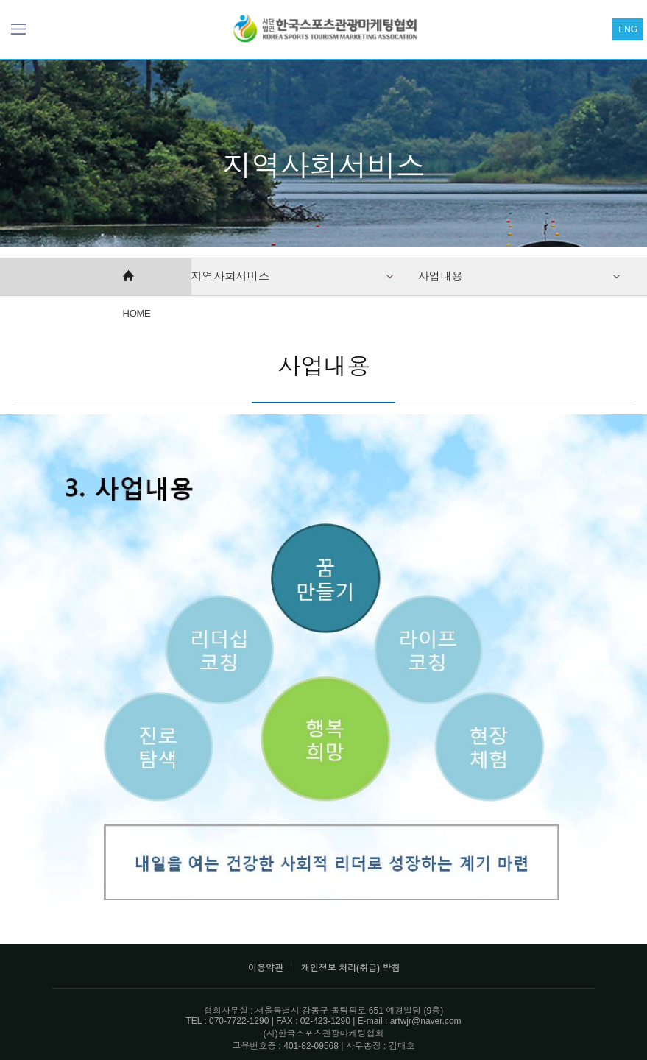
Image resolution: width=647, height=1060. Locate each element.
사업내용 (440, 276)
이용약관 (265, 968)
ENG (627, 29)
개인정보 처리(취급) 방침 (350, 968)
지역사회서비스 (230, 276)
